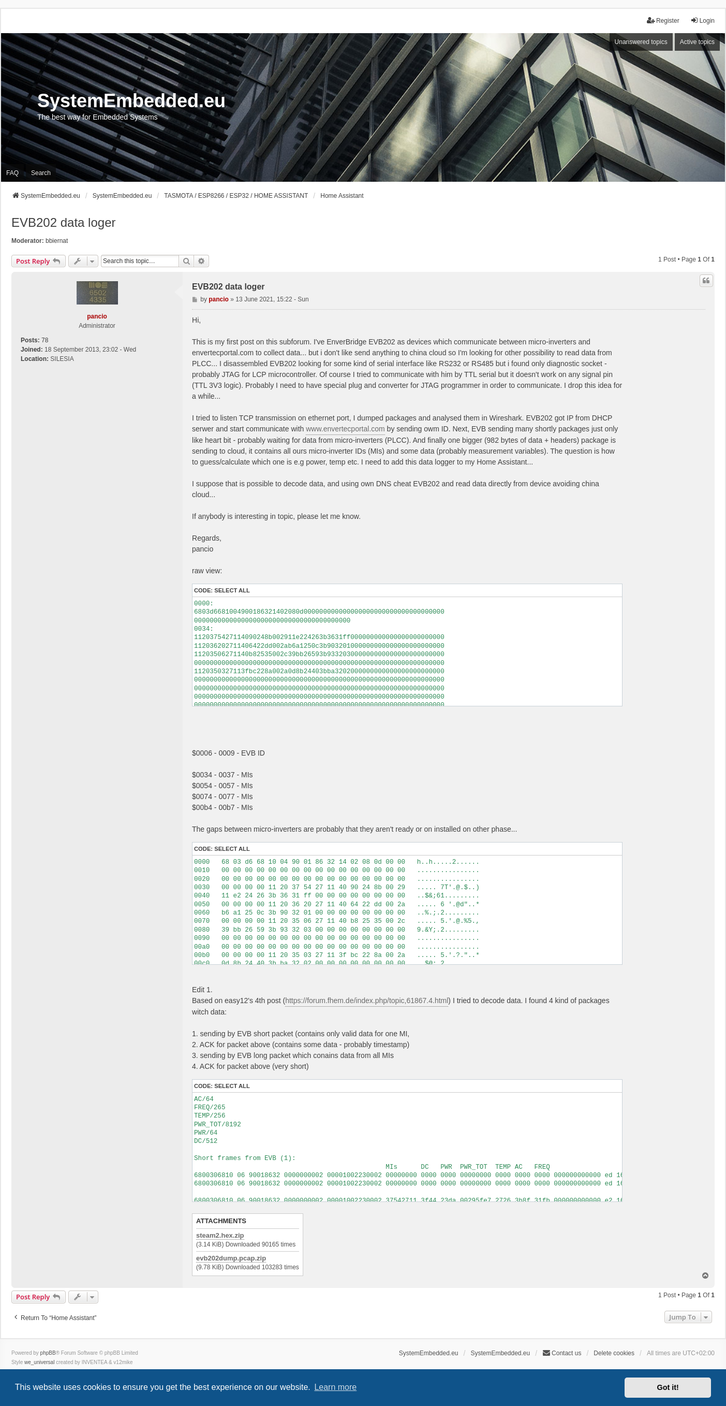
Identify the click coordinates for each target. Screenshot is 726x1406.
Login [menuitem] (702, 20)
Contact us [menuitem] (561, 1353)
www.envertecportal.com (345, 429)
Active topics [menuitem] (697, 42)
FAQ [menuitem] (12, 173)
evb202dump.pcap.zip (231, 1258)
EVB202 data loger (63, 222)
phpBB (48, 1353)
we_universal (39, 1362)
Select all (232, 590)
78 (44, 340)
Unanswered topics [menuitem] (641, 42)
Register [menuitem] (663, 20)
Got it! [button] (668, 1387)
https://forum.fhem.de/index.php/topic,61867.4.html (366, 1000)
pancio (97, 316)
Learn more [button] (335, 1387)
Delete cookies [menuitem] (614, 1353)
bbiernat (57, 240)
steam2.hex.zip (220, 1235)
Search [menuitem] (41, 173)
